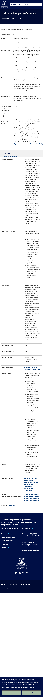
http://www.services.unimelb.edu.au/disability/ (28, 144)
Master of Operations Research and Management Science (31, 480)
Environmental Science (31, 494)
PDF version (11, 505)
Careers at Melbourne (8, 537)
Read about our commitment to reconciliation (15, 528)
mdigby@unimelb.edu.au (11, 156)
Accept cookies (11, 693)
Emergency (4, 584)
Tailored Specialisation (31, 498)
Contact (3, 547)
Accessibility (23, 584)
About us (4, 534)
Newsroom (4, 544)
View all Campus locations (30, 550)
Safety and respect (7, 541)
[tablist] (26, 4)
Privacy (30, 584)
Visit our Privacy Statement (13, 688)
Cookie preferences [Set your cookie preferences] (32, 693)
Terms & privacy (13, 584)
